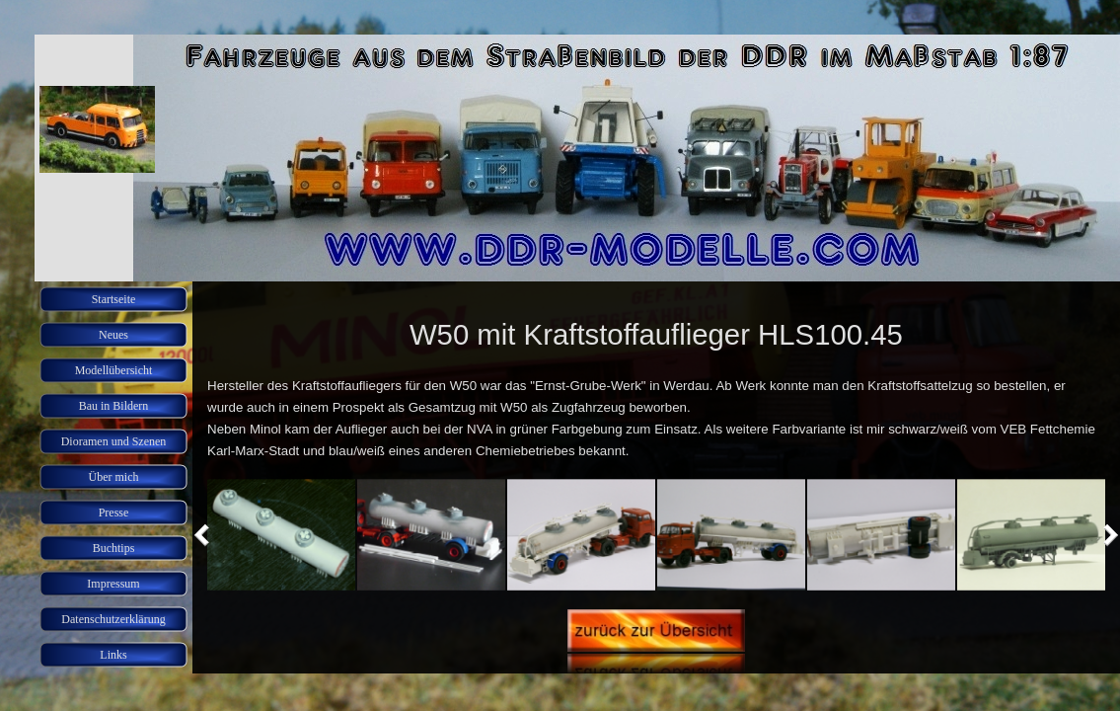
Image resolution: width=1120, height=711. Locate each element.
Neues (113, 335)
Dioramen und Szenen (114, 441)
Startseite (114, 299)
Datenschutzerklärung (113, 619)
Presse (114, 512)
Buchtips (114, 548)
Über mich (114, 477)
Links (113, 655)
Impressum (113, 584)
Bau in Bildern (114, 406)
